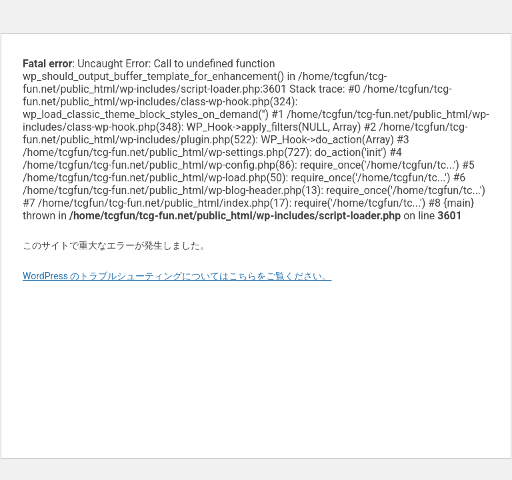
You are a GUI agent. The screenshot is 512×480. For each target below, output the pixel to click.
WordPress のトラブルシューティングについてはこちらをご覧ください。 (177, 276)
